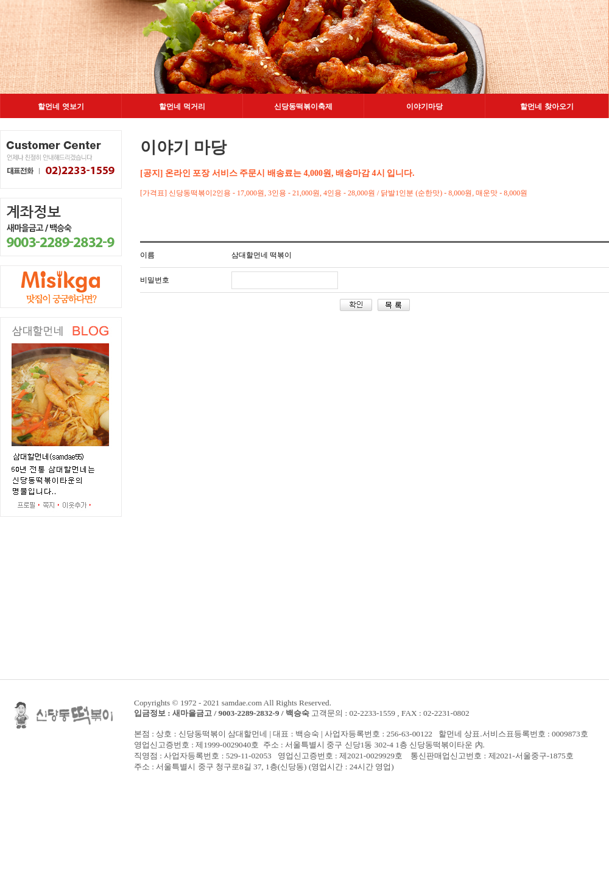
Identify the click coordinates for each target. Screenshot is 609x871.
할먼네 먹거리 (182, 106)
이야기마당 (424, 106)
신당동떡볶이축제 (303, 106)
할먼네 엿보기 (60, 106)
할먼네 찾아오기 (546, 106)
